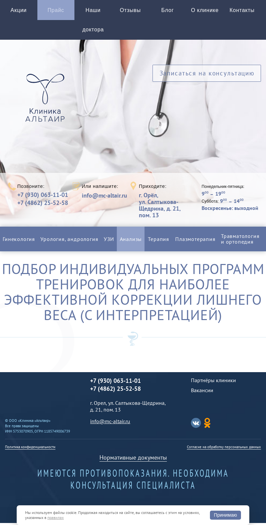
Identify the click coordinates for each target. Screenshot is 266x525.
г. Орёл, (168, 207)
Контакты (242, 11)
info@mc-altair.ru (104, 197)
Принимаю (225, 515)
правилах (55, 517)
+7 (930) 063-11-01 (42, 197)
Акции (18, 11)
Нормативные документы (133, 459)
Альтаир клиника (46, 104)
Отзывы (130, 11)
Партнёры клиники (213, 382)
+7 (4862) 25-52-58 (42, 205)
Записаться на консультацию (207, 76)
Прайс (56, 11)
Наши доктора (93, 21)
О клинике (204, 11)
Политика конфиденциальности (30, 449)
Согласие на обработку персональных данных (224, 449)
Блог (167, 11)
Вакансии (202, 392)
